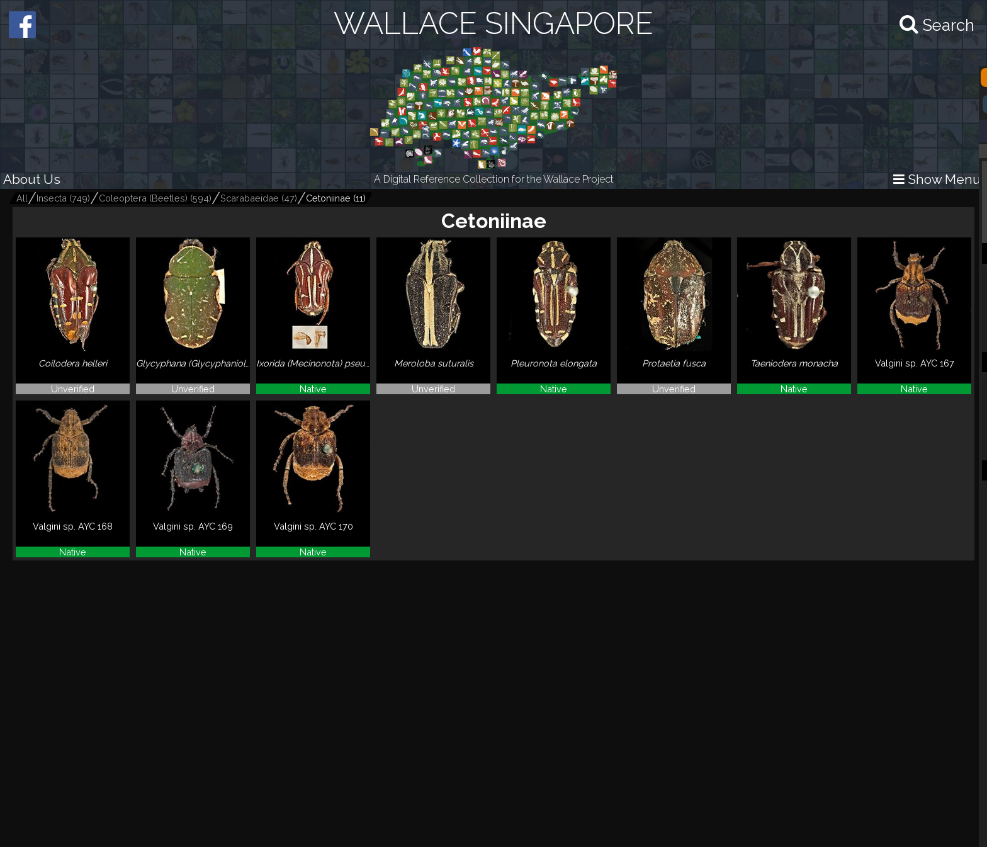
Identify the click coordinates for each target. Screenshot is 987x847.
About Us (31, 179)
